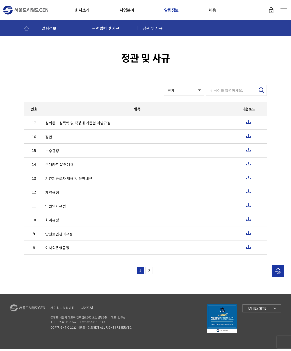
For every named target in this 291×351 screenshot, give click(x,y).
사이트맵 (87, 309)
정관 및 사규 (152, 28)
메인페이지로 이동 (30, 28)
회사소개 (82, 10)
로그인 (271, 10)
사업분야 (127, 10)
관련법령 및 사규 (105, 28)
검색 (261, 91)
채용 (212, 10)
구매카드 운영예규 (59, 166)
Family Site (257, 310)
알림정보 (171, 10)
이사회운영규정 (57, 249)
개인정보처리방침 (63, 309)
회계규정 (52, 221)
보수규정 (52, 152)
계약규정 (52, 194)
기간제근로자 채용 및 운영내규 (68, 180)
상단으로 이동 (278, 278)
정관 (48, 138)
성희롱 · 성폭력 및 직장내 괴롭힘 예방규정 (78, 124)
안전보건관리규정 (59, 235)
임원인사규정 (55, 207)
